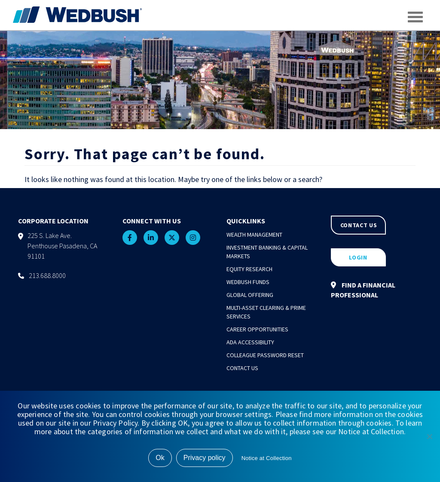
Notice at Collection (266, 458)
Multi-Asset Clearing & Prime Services (266, 312)
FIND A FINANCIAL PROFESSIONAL (363, 290)
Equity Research (249, 269)
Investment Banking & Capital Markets (267, 252)
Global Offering (249, 295)
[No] (429, 436)
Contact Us (242, 368)
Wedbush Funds (247, 282)
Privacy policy (204, 457)
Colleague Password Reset (265, 355)
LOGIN (358, 257)
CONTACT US (358, 225)
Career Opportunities (257, 329)
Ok (160, 457)
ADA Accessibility (250, 342)
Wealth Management (254, 234)
